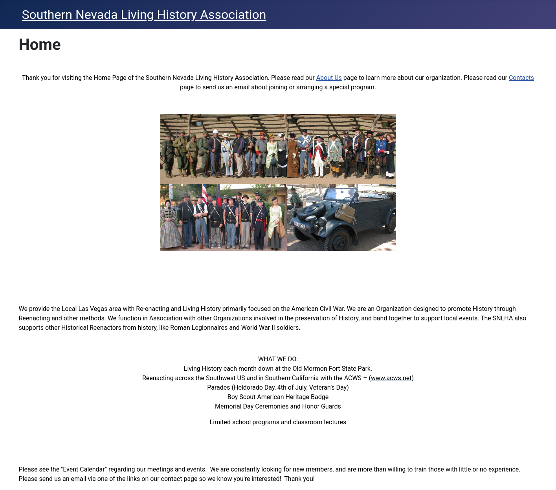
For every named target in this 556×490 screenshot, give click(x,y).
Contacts (521, 77)
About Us (329, 77)
